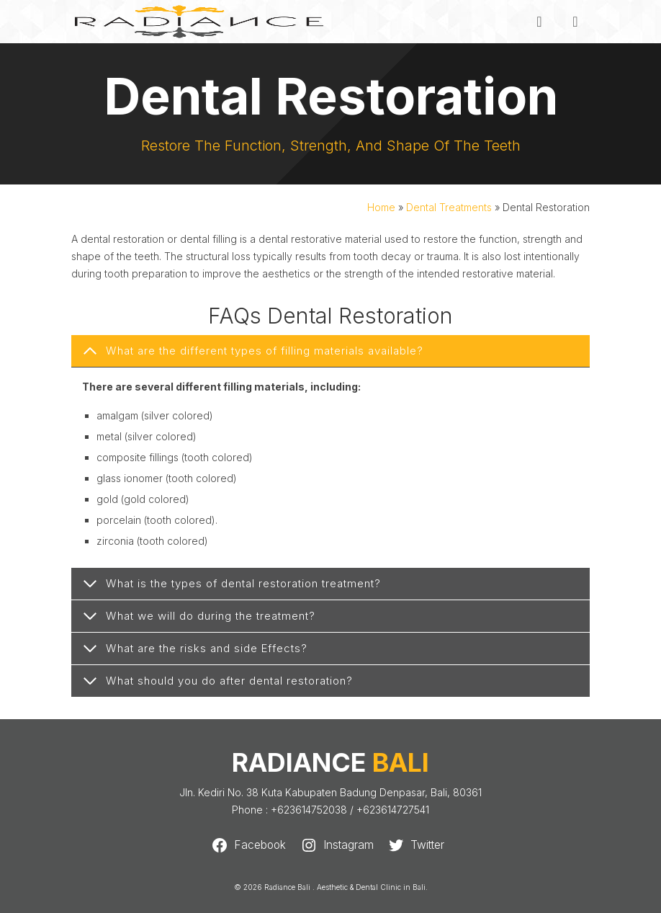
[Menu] (575, 21)
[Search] (539, 21)
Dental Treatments (449, 207)
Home (381, 207)
